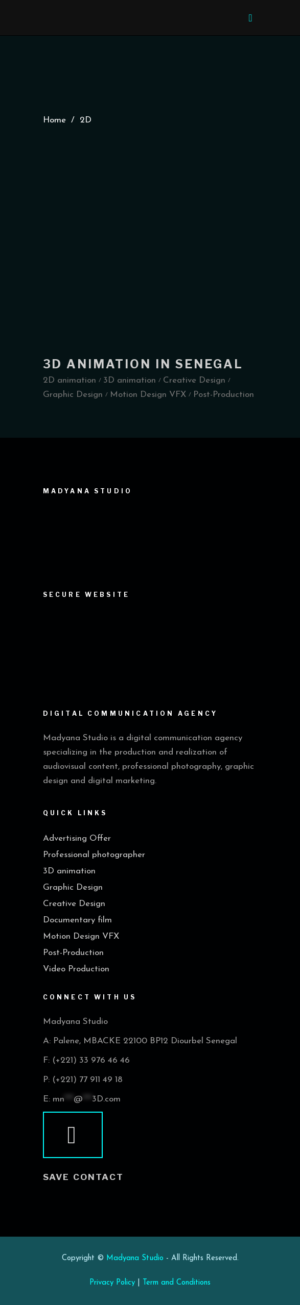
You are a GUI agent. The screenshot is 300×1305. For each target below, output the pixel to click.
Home (54, 120)
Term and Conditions (177, 1283)
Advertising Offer (77, 838)
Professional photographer (94, 854)
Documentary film (77, 920)
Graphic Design (73, 887)
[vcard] (73, 1135)
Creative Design (74, 903)
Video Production (76, 969)
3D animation (69, 871)
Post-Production (73, 952)
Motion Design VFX (81, 936)
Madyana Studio (135, 1258)
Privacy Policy (112, 1283)
